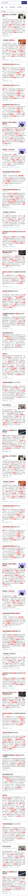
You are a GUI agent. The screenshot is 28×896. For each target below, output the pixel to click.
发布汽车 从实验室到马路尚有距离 (14, 272)
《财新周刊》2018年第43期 (14, 167)
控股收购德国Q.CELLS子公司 (11, 382)
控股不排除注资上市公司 (10, 291)
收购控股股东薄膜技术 (11, 172)
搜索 (24, 2)
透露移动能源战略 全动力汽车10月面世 (13, 314)
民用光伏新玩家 (6, 405)
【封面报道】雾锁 (8, 40)
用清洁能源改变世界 (7, 333)
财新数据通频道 (12, 246)
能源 (10, 35)
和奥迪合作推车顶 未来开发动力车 (14, 232)
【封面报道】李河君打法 (9, 212)
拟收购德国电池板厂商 (11, 189)
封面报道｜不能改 (8, 149)
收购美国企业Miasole (11, 64)
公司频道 (10, 145)
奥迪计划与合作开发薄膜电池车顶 (9, 251)
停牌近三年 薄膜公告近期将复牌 (9, 431)
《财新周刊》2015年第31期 (14, 426)
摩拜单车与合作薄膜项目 (9, 123)
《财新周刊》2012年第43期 (14, 60)
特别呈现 (11, 118)
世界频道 (10, 80)
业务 (4, 353)
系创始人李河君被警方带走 (9, 15)
